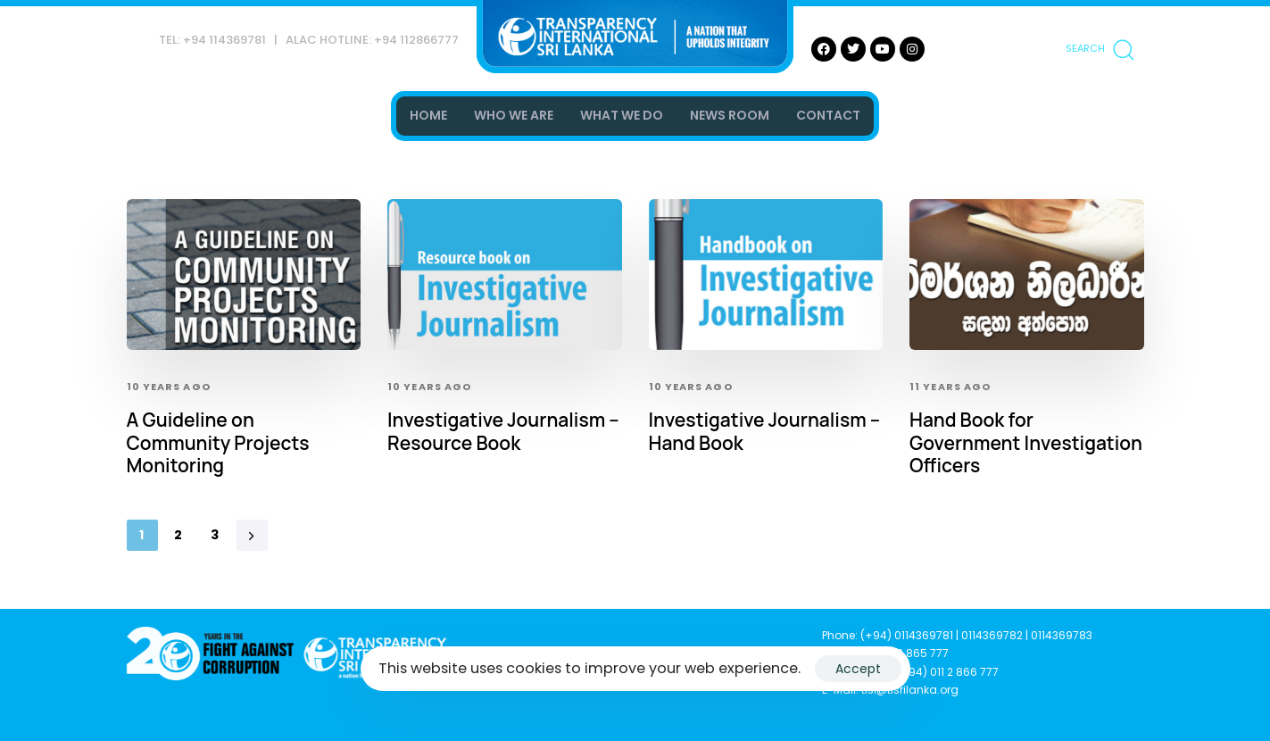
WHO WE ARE (513, 115)
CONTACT (828, 115)
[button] (1099, 49)
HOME (428, 115)
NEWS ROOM (729, 115)
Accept (858, 669)
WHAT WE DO (621, 115)
